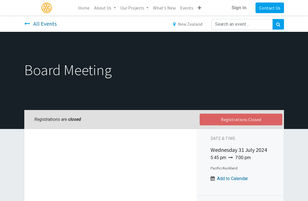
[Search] (278, 24)
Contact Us (269, 8)
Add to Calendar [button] (232, 178)
